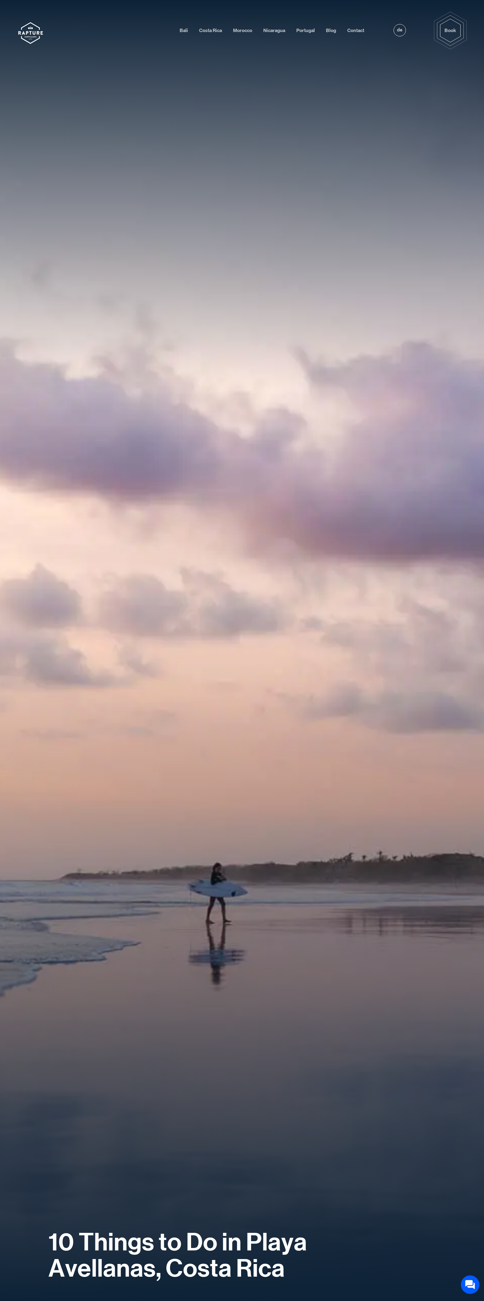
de (400, 29)
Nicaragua (274, 30)
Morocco (242, 30)
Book (450, 30)
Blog (331, 30)
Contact (355, 30)
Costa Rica (210, 30)
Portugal (305, 30)
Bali (184, 30)
